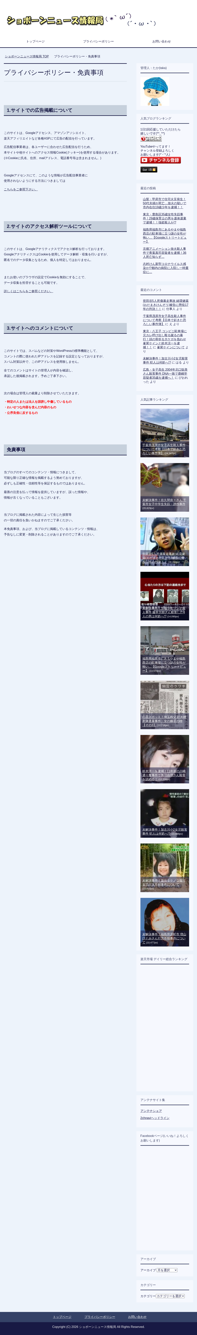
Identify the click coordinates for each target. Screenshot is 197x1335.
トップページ (35, 41)
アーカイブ (148, 1270)
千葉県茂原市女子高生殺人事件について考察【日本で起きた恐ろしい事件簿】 (164, 320)
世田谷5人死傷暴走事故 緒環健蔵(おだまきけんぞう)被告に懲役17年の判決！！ (166, 305)
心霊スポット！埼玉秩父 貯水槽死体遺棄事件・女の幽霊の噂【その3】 (164, 721)
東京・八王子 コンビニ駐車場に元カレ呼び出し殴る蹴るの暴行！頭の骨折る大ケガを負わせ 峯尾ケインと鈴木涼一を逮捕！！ (165, 339)
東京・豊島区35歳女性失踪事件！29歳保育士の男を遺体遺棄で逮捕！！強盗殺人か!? (164, 218)
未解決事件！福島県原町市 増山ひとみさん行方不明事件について (164, 938)
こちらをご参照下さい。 (21, 189)
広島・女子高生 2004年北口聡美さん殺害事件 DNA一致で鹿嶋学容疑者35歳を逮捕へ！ (165, 373)
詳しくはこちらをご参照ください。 (28, 291)
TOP (27, 56)
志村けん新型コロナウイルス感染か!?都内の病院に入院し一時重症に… (166, 268)
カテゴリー (148, 1296)
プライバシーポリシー (98, 41)
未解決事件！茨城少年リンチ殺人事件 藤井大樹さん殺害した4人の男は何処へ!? (163, 612)
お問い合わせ (161, 41)
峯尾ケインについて (171, 347)
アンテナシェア (151, 1110)
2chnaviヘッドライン (154, 1118)
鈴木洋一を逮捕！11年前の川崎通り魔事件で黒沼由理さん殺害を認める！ (164, 775)
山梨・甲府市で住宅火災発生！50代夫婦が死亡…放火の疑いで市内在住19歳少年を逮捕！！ (164, 203)
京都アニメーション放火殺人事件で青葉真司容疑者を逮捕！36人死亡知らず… (164, 252)
